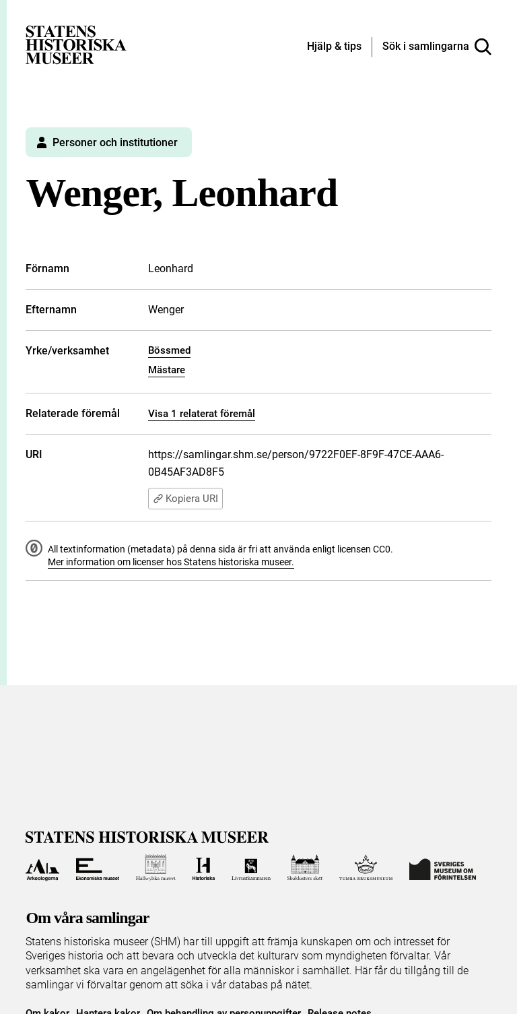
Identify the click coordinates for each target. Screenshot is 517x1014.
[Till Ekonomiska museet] (97, 867)
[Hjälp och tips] (334, 47)
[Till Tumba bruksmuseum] (366, 867)
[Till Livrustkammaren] (251, 867)
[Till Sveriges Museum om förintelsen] (442, 867)
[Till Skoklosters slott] (304, 867)
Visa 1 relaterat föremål (201, 414)
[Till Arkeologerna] (42, 867)
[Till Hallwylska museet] (156, 867)
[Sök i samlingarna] (436, 47)
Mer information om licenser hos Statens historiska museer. (171, 562)
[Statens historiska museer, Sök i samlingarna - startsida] (76, 44)
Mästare (166, 370)
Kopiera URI (185, 499)
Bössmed (169, 350)
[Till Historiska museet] (204, 867)
